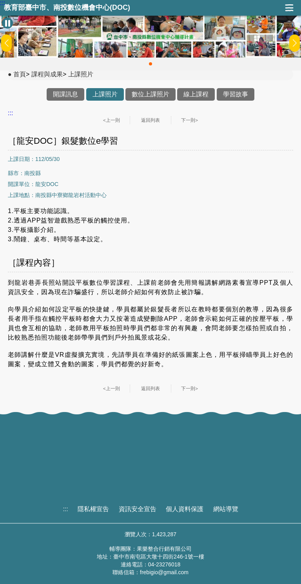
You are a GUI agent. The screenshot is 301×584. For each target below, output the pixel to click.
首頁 (19, 74)
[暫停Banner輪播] (7, 23)
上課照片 (80, 74)
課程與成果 (47, 74)
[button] (150, 63)
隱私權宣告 (93, 509)
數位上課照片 (150, 94)
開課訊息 (65, 94)
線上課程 (196, 94)
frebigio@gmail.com (164, 572)
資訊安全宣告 (137, 509)
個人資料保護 (184, 509)
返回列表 (150, 120)
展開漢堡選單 (289, 8)
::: (2, 3)
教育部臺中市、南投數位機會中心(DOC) (67, 7)
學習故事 (235, 94)
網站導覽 (225, 509)
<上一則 (111, 120)
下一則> (189, 120)
